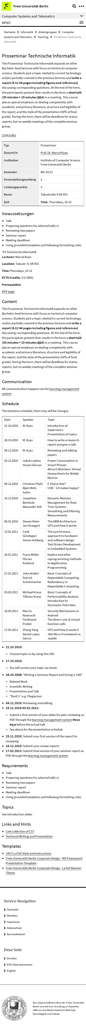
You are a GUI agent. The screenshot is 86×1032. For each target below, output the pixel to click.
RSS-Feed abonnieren (19, 964)
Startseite (9, 32)
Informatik (27, 32)
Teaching (43, 37)
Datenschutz (14, 928)
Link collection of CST (20, 831)
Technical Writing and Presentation (29, 836)
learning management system (52, 720)
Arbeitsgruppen (47, 32)
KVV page (8, 291)
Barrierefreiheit (16, 934)
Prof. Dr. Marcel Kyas (54, 153)
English (11, 970)
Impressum (13, 922)
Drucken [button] (12, 958)
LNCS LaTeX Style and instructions (28, 853)
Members (12, 915)
